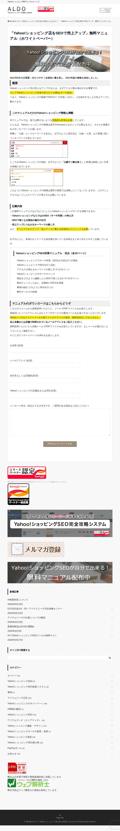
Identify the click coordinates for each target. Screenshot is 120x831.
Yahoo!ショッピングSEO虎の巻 (25, 748)
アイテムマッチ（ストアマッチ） (26, 726)
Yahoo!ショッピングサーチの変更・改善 (29, 737)
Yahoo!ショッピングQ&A (21, 686)
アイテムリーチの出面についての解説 (26, 623)
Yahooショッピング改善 (21, 742)
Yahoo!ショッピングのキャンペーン (27, 709)
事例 (11, 698)
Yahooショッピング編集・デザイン (27, 731)
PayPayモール (16, 754)
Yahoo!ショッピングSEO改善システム (28, 692)
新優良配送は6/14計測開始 (21, 632)
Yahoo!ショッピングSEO (22, 720)
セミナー (14, 681)
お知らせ (14, 759)
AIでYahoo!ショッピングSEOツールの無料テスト (32, 641)
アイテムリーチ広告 (19, 703)
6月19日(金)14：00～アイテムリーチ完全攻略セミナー (35, 614)
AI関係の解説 (15, 714)
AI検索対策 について (18, 605)
